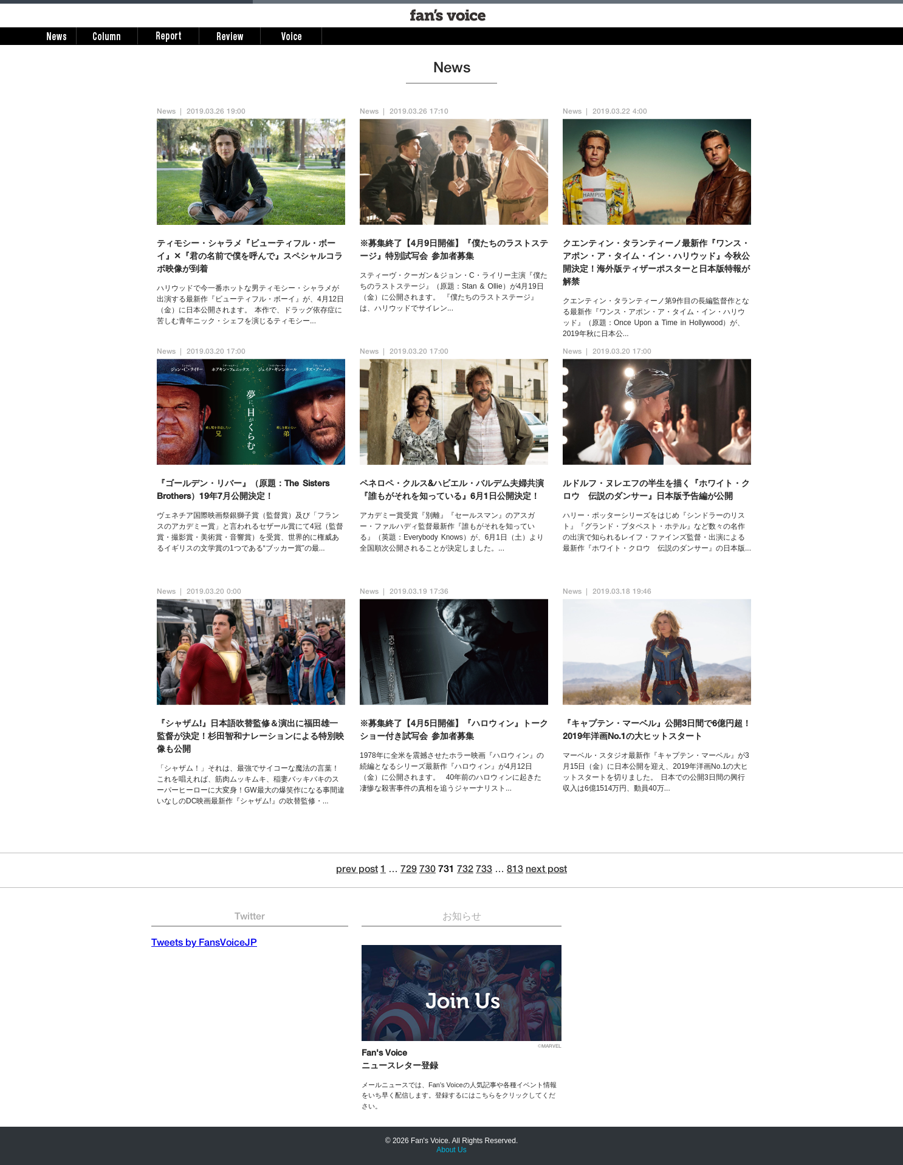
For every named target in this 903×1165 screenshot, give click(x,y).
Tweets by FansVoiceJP (204, 944)
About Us (451, 1150)
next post (546, 870)
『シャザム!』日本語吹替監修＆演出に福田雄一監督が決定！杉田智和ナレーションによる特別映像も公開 (250, 737)
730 (427, 870)
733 (484, 870)
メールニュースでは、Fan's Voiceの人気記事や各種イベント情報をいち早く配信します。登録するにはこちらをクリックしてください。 (459, 1095)
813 (515, 870)
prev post (357, 870)
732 (465, 870)
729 (408, 870)
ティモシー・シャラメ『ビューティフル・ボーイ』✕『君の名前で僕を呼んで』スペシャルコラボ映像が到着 (250, 257)
